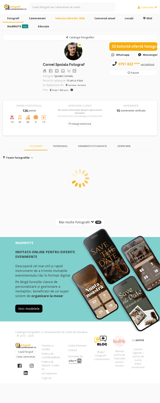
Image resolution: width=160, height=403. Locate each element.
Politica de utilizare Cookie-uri (51, 365)
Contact (72, 350)
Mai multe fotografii (80, 222)
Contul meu (147, 7)
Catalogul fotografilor (80, 37)
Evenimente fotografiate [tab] (92, 146)
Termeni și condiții (48, 347)
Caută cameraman (25, 356)
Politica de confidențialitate (51, 355)
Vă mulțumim (49, 373)
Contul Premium (77, 345)
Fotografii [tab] (36, 146)
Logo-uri (46, 378)
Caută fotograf (25, 351)
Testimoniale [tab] (60, 146)
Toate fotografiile (18, 157)
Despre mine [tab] (124, 146)
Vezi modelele (29, 308)
